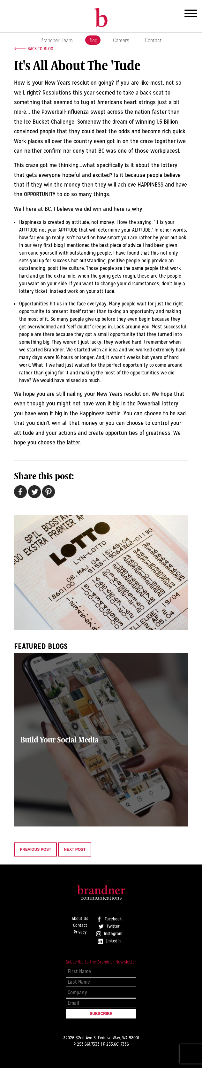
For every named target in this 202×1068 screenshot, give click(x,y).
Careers (121, 40)
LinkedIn (109, 941)
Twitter (109, 926)
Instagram (109, 933)
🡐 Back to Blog (33, 48)
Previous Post (35, 849)
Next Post (75, 849)
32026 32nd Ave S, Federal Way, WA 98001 (101, 1038)
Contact (153, 40)
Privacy (80, 932)
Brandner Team (57, 40)
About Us (80, 919)
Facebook (109, 919)
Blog (92, 40)
